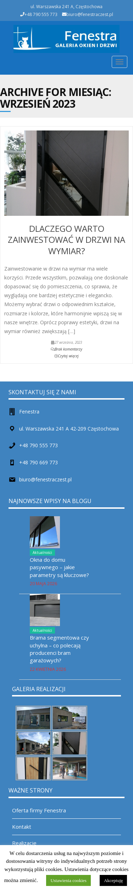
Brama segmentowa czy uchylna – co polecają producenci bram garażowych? (59, 649)
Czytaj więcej (68, 355)
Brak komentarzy (68, 349)
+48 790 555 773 (38, 445)
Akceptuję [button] (113, 880)
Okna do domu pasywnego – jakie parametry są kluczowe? (59, 567)
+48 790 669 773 (38, 462)
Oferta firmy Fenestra (39, 810)
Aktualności (42, 552)
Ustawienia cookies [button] (68, 880)
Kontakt (21, 826)
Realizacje (24, 842)
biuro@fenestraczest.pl (89, 14)
